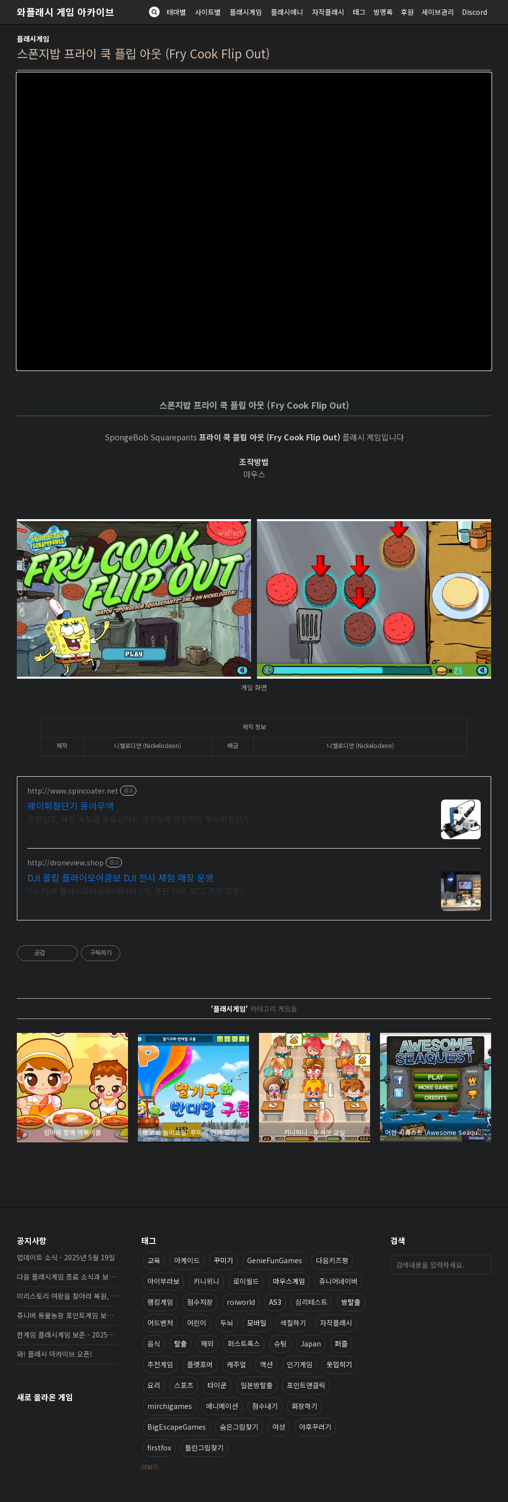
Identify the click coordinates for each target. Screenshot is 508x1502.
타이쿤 (217, 1385)
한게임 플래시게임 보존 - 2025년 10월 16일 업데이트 (67, 1335)
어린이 (196, 1323)
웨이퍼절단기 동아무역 (70, 805)
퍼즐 (341, 1343)
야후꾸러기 (315, 1427)
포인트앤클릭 (306, 1385)
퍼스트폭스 (244, 1343)
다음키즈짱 (332, 1260)
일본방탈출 (257, 1385)
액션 (266, 1364)
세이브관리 (438, 12)
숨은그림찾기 (239, 1427)
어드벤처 (160, 1323)
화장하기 (305, 1406)
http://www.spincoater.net (72, 791)
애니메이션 (222, 1406)
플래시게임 (246, 12)
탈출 (180, 1343)
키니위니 (206, 1281)
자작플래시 (328, 12)
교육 (153, 1260)
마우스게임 (289, 1281)
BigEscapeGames (176, 1427)
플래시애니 (287, 12)
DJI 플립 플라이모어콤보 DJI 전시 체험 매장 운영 (120, 877)
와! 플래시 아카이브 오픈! (54, 1354)
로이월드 (246, 1281)
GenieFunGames (274, 1260)
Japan (311, 1343)
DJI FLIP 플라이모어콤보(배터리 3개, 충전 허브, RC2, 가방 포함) (135, 890)
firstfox (159, 1447)
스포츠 (183, 1385)
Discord (474, 12)
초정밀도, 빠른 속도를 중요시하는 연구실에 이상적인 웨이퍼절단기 (138, 818)
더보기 (149, 1466)
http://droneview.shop (65, 862)
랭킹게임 (160, 1302)
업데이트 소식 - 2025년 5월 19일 (66, 1257)
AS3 (275, 1302)
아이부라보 (163, 1281)
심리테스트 (311, 1302)
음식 (153, 1343)
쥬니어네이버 (338, 1281)
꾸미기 (223, 1260)
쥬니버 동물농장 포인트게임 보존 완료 (67, 1315)
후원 (407, 12)
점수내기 (265, 1406)
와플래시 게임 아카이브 (65, 12)
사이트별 (208, 12)
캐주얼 (236, 1364)
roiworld (241, 1302)
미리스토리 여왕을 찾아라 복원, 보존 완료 (67, 1296)
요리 (153, 1385)
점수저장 (200, 1302)
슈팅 (280, 1343)
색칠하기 (293, 1323)
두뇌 (226, 1323)
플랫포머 (200, 1364)
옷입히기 (339, 1364)
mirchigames (169, 1406)
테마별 (176, 12)
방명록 (383, 12)
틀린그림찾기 (204, 1447)
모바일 (256, 1323)
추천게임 (160, 1364)
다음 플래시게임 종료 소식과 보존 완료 (67, 1277)
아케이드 (187, 1260)
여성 (278, 1427)
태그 (359, 12)
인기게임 (300, 1364)
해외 (207, 1343)
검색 (481, 1264)
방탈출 (351, 1302)
